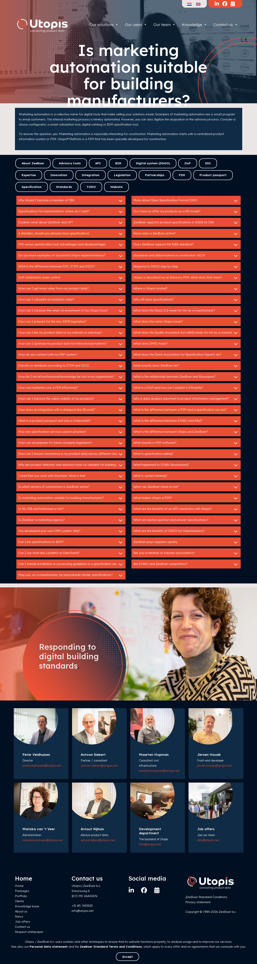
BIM (118, 163)
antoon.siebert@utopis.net (99, 765)
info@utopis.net (150, 844)
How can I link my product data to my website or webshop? (71, 333)
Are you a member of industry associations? (186, 553)
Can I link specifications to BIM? (71, 542)
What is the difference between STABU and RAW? (186, 421)
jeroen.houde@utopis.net (214, 765)
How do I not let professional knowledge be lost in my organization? (71, 377)
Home (19, 886)
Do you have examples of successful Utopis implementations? (71, 256)
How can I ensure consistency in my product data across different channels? (71, 454)
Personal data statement (49, 946)
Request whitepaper (29, 932)
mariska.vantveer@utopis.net (42, 840)
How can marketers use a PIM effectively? (71, 388)
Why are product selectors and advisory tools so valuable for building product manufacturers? (72, 465)
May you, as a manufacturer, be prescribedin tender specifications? (71, 575)
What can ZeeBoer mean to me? (186, 487)
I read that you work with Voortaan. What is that (71, 476)
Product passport (213, 175)
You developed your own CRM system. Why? (71, 531)
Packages (22, 891)
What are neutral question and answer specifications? (186, 520)
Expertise (29, 175)
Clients (19, 901)
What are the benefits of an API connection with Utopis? (186, 509)
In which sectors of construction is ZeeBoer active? (71, 487)
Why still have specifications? (186, 300)
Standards (64, 187)
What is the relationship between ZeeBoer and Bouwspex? (186, 377)
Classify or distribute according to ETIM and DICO (71, 366)
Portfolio (21, 896)
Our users (136, 24)
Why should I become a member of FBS (71, 201)
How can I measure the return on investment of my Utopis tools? (71, 311)
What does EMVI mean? (186, 344)
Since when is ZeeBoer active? (186, 234)
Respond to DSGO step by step (186, 267)
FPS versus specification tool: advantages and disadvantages (71, 245)
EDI (208, 163)
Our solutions (104, 24)
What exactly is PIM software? (186, 443)
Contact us (226, 24)
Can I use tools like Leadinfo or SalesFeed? (71, 553)
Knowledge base (27, 906)
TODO (91, 187)
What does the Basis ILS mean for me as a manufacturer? (186, 311)
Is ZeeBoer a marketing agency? (71, 520)
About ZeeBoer (33, 163)
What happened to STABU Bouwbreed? (186, 465)
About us (21, 911)
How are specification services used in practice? (71, 432)
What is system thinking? (186, 476)
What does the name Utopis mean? (186, 322)
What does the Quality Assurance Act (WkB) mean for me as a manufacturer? (187, 333)
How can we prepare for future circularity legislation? (71, 443)
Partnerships (154, 175)
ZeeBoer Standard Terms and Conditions (111, 946)
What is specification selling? (186, 454)
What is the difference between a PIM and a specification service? (186, 410)
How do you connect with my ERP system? (71, 355)
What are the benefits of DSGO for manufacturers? (186, 531)
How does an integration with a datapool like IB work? (71, 410)
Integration (90, 175)
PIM (182, 175)
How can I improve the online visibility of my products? (71, 399)
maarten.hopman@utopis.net (159, 771)
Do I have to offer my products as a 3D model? (186, 212)
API (98, 163)
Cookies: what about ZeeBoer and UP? (71, 223)
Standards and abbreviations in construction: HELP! (186, 256)
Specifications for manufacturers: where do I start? (71, 212)
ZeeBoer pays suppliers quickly (186, 542)
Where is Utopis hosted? (186, 289)
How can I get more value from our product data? (71, 289)
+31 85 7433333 (82, 906)
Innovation (58, 175)
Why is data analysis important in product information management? (186, 399)
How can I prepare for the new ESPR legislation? (71, 322)
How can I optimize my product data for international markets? (71, 344)
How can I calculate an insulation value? (71, 300)
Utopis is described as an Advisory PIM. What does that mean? (186, 278)
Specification (32, 187)
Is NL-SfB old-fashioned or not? (71, 509)
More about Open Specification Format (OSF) (186, 201)
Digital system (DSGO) (153, 163)
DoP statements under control (71, 278)
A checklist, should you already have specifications (71, 234)
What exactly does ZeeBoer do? (186, 366)
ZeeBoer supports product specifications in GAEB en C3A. (186, 223)
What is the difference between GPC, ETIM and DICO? (71, 267)
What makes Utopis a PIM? (186, 498)
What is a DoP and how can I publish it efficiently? (186, 388)
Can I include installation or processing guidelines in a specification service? (71, 564)
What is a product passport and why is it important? (71, 421)
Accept (127, 956)
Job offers (22, 921)
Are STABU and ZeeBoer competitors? (186, 564)
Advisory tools (70, 163)
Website (116, 187)
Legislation (122, 175)
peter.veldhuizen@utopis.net (41, 765)
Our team (164, 24)
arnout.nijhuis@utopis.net (98, 840)
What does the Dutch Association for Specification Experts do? (186, 355)
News (19, 916)
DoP (188, 163)
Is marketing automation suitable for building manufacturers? (71, 498)
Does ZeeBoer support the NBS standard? (186, 245)
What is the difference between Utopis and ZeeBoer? (186, 432)
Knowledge (194, 24)
